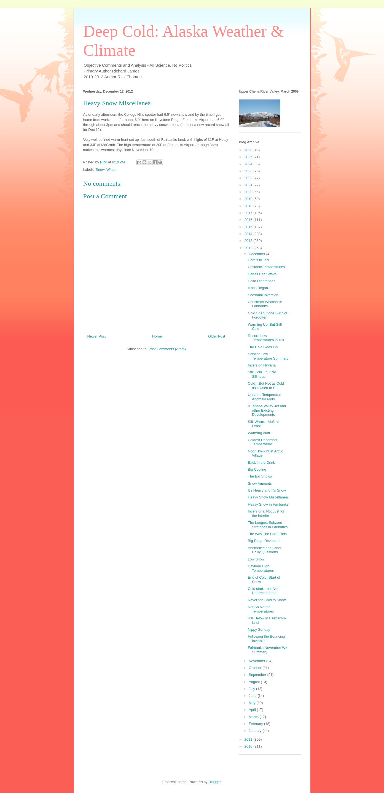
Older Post (216, 336)
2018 (249, 206)
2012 (249, 248)
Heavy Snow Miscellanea (268, 497)
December (257, 254)
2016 (249, 220)
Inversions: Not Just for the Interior (266, 513)
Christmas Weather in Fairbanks (265, 304)
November (257, 661)
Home (157, 336)
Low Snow (256, 559)
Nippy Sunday (259, 629)
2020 (249, 192)
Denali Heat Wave (262, 274)
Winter (111, 170)
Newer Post (96, 336)
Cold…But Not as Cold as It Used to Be (266, 385)
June (253, 696)
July (252, 689)
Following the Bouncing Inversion (266, 638)
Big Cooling (257, 469)
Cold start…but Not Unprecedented (263, 591)
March (254, 717)
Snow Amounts (260, 483)
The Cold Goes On (263, 347)
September (258, 675)
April (253, 710)
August (255, 682)
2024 (249, 164)
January (255, 731)
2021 (249, 185)
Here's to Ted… (260, 260)
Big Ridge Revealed (264, 541)
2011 (249, 739)
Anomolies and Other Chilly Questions (264, 550)
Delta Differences (261, 281)
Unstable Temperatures (266, 267)
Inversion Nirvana (262, 365)
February (256, 724)
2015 (249, 227)
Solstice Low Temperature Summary (268, 356)
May (252, 703)
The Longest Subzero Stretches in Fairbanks (268, 524)
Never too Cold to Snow (267, 600)
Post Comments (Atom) (167, 349)
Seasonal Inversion (263, 295)
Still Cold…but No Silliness (262, 374)
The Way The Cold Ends (267, 534)
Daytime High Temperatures (261, 568)
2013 (249, 241)
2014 (249, 234)
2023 (249, 171)
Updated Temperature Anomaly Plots (265, 397)
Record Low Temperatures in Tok (266, 338)
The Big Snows (260, 476)
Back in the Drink (261, 462)
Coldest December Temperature (263, 442)
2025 (249, 157)
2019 (249, 199)
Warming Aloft (259, 433)
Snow (100, 170)
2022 (249, 178)
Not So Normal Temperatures (261, 609)
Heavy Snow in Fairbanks (268, 504)
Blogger (214, 782)
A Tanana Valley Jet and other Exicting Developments (267, 410)
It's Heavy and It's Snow (267, 490)
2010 (249, 746)
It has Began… (260, 288)
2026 (249, 150)
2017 (249, 213)
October (255, 668)
